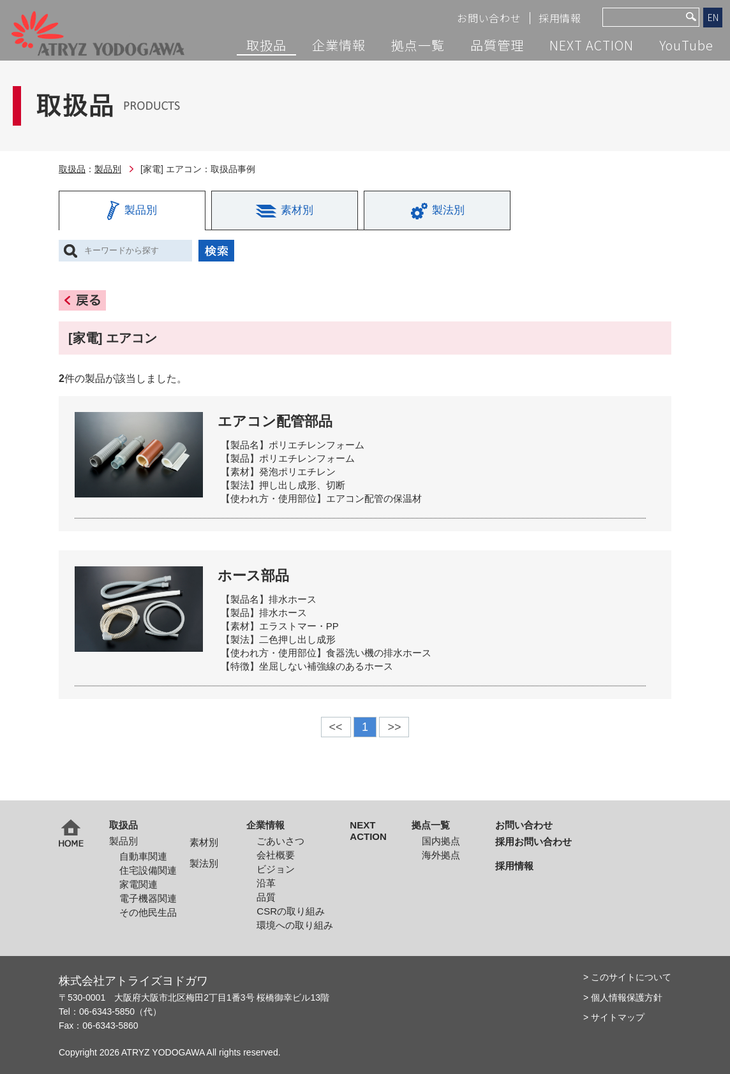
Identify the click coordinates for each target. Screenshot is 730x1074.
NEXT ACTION (591, 45)
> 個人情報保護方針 (622, 997)
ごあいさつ (280, 840)
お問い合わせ (489, 18)
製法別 (204, 863)
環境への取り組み (295, 925)
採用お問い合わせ (533, 841)
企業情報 (339, 45)
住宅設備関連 (148, 870)
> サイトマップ (613, 1017)
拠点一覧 (418, 45)
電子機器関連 (148, 898)
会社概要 (276, 855)
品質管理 (497, 45)
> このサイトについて (627, 977)
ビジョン (276, 869)
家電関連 (138, 884)
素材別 (204, 842)
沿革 (266, 883)
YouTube (686, 45)
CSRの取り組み (291, 911)
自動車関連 (143, 856)
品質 (266, 897)
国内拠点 (441, 840)
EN (713, 17)
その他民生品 (148, 912)
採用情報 (560, 18)
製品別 (107, 169)
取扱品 (266, 45)
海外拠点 (441, 855)
